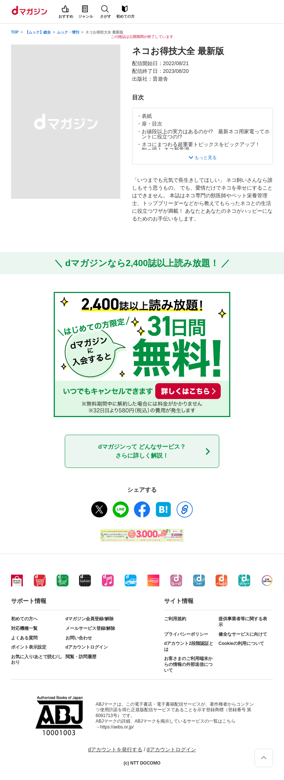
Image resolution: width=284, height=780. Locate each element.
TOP (14, 32)
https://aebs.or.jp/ (117, 727)
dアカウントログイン (86, 647)
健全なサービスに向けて (243, 634)
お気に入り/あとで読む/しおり (36, 659)
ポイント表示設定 (28, 647)
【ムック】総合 (38, 32)
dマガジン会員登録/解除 (89, 618)
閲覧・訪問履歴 (80, 656)
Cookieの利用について (241, 643)
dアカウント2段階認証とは (188, 646)
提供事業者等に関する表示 (243, 621)
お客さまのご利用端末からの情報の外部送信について (188, 664)
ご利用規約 (175, 618)
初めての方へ (24, 618)
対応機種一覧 (24, 628)
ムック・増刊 (68, 32)
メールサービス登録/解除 (90, 628)
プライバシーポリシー (186, 634)
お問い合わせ (78, 637)
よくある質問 (24, 637)
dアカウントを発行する (115, 749)
